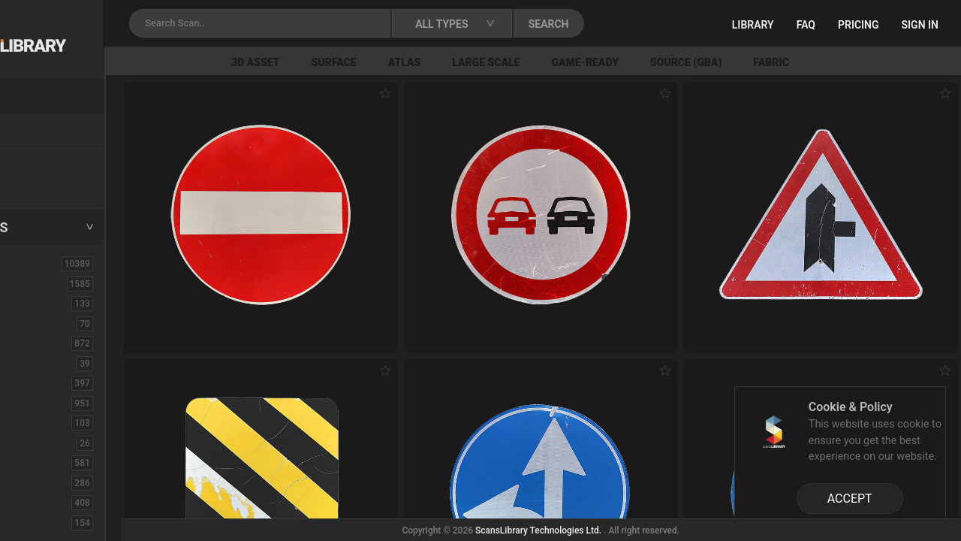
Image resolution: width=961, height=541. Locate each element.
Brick (32, 323)
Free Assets (49, 183)
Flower (36, 502)
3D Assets (45, 283)
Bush (32, 342)
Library (753, 25)
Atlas (497, 62)
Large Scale (579, 62)
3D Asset (349, 62)
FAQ (806, 25)
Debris (36, 422)
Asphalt (39, 303)
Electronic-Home (61, 442)
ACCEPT (849, 498)
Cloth (33, 363)
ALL (29, 263)
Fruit (31, 522)
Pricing (858, 25)
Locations (44, 132)
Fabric (864, 62)
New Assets (50, 163)
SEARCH (660, 24)
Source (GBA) (779, 62)
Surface (427, 62)
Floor (32, 482)
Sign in (920, 25)
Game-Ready (678, 62)
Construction (52, 403)
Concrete (42, 382)
